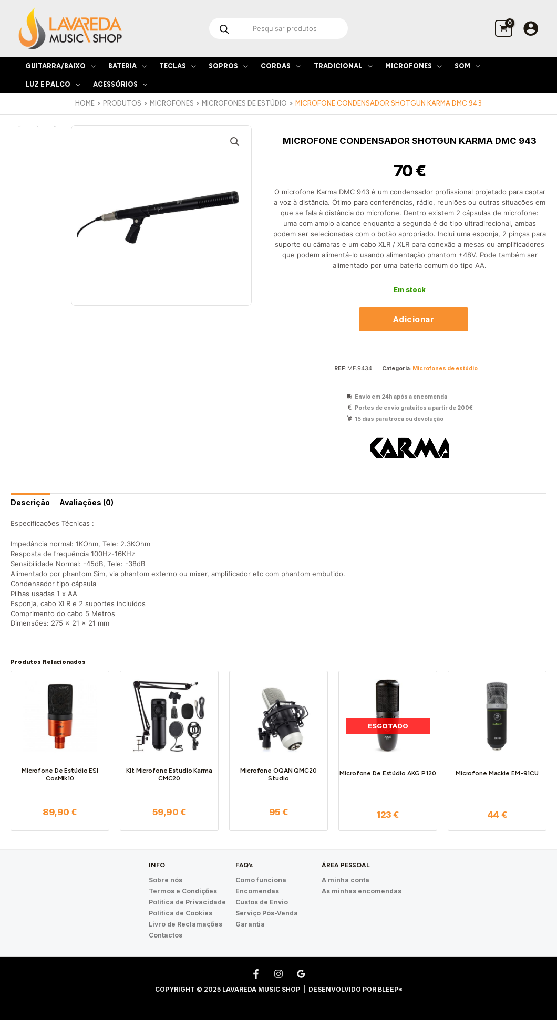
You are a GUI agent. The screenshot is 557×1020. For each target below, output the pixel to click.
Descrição (30, 502)
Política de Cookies (180, 913)
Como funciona (260, 880)
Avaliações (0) (86, 502)
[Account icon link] (531, 28)
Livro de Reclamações (185, 924)
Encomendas (257, 891)
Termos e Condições (183, 891)
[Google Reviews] (301, 974)
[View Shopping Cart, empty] (503, 28)
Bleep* (390, 989)
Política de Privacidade (187, 902)
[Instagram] (278, 974)
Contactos (165, 935)
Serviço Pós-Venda (266, 913)
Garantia (250, 924)
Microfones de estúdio (445, 368)
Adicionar (414, 319)
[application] (90, 66)
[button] (234, 141)
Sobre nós (165, 880)
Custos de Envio (261, 902)
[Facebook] (256, 974)
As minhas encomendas (361, 891)
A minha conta (345, 880)
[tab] (30, 502)
